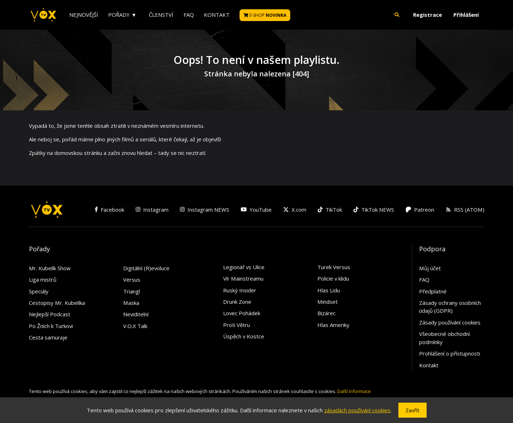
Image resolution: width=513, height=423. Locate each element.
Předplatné (433, 291)
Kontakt (217, 14)
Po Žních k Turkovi (51, 325)
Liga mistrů (42, 279)
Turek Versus (333, 267)
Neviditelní (136, 314)
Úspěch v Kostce (243, 336)
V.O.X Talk (135, 325)
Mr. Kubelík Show (50, 268)
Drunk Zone (237, 301)
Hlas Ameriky (333, 324)
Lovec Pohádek (241, 313)
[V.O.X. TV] (43, 15)
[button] (396, 14)
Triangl (131, 291)
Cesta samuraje (48, 337)
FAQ (188, 14)
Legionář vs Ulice (244, 267)
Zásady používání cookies (450, 322)
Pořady (119, 14)
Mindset (327, 301)
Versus (131, 279)
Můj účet (430, 268)
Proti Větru (236, 324)
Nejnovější (83, 14)
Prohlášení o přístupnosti (449, 353)
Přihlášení (466, 14)
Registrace (427, 14)
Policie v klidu (333, 278)
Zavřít (412, 410)
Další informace (354, 391)
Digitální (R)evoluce (146, 268)
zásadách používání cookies (357, 410)
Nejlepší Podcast (49, 314)
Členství (161, 14)
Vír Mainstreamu (243, 278)
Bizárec (326, 313)
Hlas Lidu (328, 290)
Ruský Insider (239, 290)
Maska (131, 302)
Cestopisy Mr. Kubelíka (57, 302)
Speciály (39, 291)
